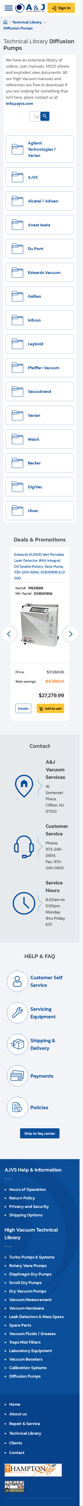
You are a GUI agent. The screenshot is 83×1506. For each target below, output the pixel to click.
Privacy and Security (29, 1206)
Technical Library (27, 22)
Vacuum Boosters (25, 1359)
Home (5, 22)
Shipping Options (25, 1215)
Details (23, 708)
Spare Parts (20, 1325)
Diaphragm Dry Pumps (30, 1274)
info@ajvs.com (19, 103)
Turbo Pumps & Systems (31, 1257)
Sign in (64, 8)
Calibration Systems (28, 1368)
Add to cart (53, 708)
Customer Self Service (46, 981)
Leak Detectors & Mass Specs (36, 1316)
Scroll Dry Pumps (25, 1282)
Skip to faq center (39, 1133)
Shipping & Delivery (42, 1044)
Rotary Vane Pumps (28, 1265)
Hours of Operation (27, 1189)
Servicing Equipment (43, 1012)
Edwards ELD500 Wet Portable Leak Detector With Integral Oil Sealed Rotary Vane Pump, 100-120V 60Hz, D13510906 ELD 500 (39, 566)
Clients (15, 1443)
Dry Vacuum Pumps (27, 1291)
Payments (41, 1076)
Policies (39, 1107)
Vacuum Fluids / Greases (32, 1333)
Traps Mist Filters (25, 1342)
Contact (16, 1452)
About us (18, 1414)
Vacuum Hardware (26, 1308)
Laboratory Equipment (30, 1351)
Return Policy (22, 1198)
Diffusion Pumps (18, 28)
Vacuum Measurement (30, 1299)
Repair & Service (24, 1423)
